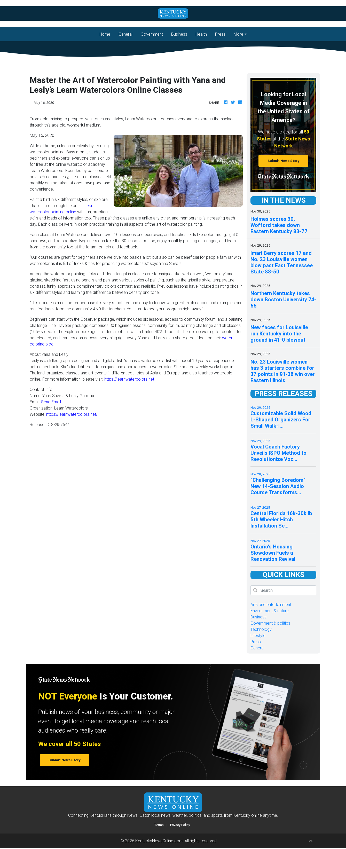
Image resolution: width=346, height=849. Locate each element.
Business (179, 34)
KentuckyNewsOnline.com (159, 840)
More (238, 34)
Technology (261, 629)
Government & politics (270, 623)
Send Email (51, 401)
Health (201, 34)
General (125, 34)
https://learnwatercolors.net (129, 379)
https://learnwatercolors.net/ (72, 414)
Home (106, 34)
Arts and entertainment (270, 604)
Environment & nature (269, 610)
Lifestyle (257, 635)
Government (152, 34)
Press (220, 34)
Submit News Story (284, 161)
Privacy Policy (180, 825)
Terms (159, 825)
